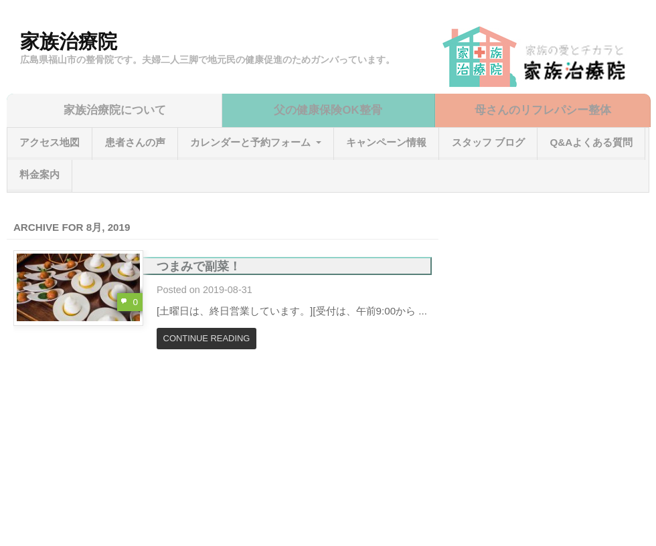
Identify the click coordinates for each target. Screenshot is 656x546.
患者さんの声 (135, 142)
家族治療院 (68, 41)
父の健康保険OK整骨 (328, 110)
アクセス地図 (49, 142)
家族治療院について (115, 110)
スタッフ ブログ (488, 142)
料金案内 (39, 174)
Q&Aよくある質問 (591, 142)
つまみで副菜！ (199, 266)
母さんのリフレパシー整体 (543, 110)
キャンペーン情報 (386, 142)
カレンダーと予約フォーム (250, 142)
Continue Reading (206, 338)
